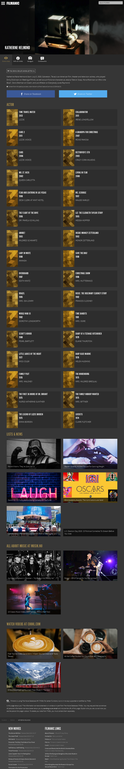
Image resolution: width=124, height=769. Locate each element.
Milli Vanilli (11, 729)
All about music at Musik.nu (25, 541)
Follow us (48, 729)
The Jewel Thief (13, 725)
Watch (47, 748)
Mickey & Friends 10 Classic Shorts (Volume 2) (22, 748)
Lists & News (15, 434)
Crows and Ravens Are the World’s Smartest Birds (59, 738)
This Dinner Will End (14, 722)
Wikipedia (19, 86)
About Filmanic (49, 722)
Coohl (47, 735)
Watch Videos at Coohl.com (23, 616)
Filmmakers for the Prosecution (18, 757)
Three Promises (13, 740)
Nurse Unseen (12, 754)
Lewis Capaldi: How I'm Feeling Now (19, 743)
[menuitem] (4, 710)
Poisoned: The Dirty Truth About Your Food (21, 732)
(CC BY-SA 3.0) (57, 86)
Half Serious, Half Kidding (16, 737)
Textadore (48, 764)
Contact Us (48, 725)
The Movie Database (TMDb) (73, 695)
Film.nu (47, 732)
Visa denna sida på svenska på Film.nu (21, 71)
